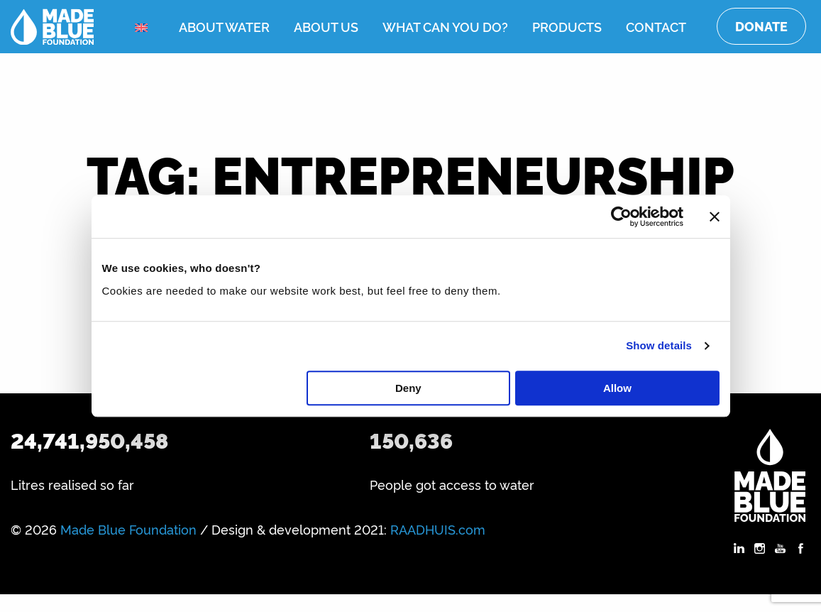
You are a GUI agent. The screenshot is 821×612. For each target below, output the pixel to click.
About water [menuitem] (224, 26)
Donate (761, 26)
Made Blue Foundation (128, 528)
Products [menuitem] (567, 26)
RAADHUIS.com (437, 528)
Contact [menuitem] (656, 26)
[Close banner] (715, 217)
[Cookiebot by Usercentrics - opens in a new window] (621, 216)
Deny (408, 388)
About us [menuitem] (326, 26)
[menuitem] (145, 27)
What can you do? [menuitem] (445, 26)
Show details (659, 345)
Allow (617, 388)
